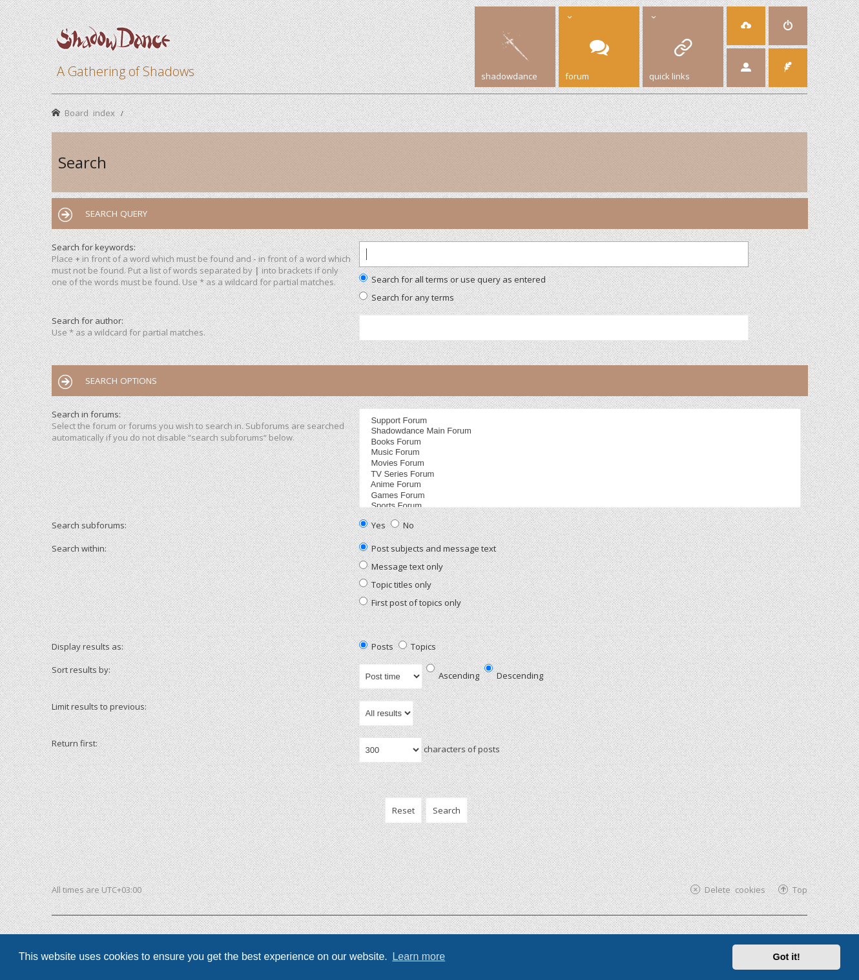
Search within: (79, 548)
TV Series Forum (581, 474)
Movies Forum (581, 463)
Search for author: (87, 320)
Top (799, 889)
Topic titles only (395, 584)
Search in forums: (86, 414)
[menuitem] (746, 25)
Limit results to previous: (99, 706)
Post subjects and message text (427, 548)
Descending (513, 675)
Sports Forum (581, 506)
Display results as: (87, 646)
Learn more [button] (418, 956)
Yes (372, 525)
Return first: (75, 743)
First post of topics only (410, 602)
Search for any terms (406, 297)
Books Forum (581, 442)
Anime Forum (581, 484)
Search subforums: (89, 525)
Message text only (401, 566)
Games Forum (581, 495)
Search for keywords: (94, 247)
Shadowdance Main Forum (581, 431)
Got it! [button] (786, 957)
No (402, 525)
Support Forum (581, 420)
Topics (417, 646)
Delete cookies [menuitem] (735, 889)
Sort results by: (81, 669)
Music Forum (581, 452)
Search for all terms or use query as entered (452, 279)
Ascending (452, 675)
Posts (376, 646)
